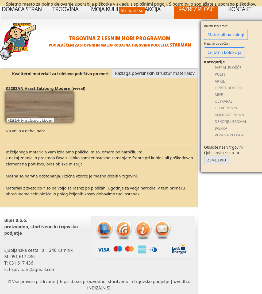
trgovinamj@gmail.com (32, 269)
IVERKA (221, 128)
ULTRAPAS (224, 101)
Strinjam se (132, 10)
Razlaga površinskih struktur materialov (155, 73)
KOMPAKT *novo (229, 114)
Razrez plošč (196, 9)
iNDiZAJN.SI (98, 288)
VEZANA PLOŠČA (229, 134)
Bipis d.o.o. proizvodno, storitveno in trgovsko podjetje (114, 281)
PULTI (220, 74)
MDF (219, 94)
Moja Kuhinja (109, 9)
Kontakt (239, 9)
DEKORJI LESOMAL (231, 121)
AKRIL (220, 81)
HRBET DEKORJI (228, 87)
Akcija (153, 9)
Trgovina (65, 9)
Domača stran (22, 9)
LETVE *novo (226, 107)
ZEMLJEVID (216, 160)
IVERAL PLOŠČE (228, 67)
